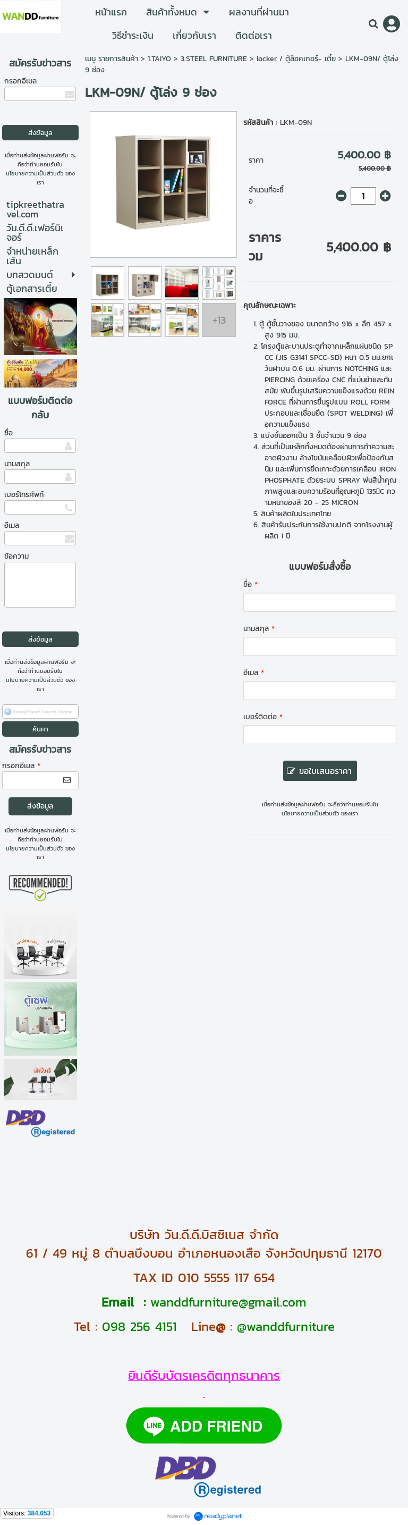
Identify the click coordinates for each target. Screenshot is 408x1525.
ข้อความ (16, 556)
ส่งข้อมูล (40, 806)
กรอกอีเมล (20, 81)
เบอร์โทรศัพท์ (24, 494)
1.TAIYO (159, 58)
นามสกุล (17, 463)
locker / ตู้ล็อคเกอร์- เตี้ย (296, 58)
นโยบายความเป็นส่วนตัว (34, 173)
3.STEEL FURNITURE (214, 58)
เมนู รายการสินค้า (111, 58)
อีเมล (11, 525)
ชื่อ (8, 433)
